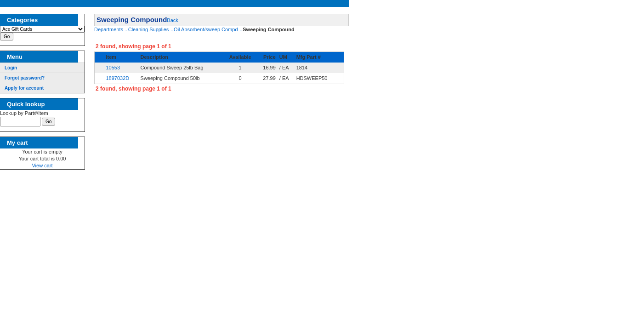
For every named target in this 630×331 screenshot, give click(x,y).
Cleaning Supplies (149, 29)
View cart (42, 167)
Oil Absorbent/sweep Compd (206, 29)
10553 (113, 67)
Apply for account (24, 88)
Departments (109, 29)
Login (11, 67)
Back (172, 20)
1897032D (117, 78)
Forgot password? (25, 77)
